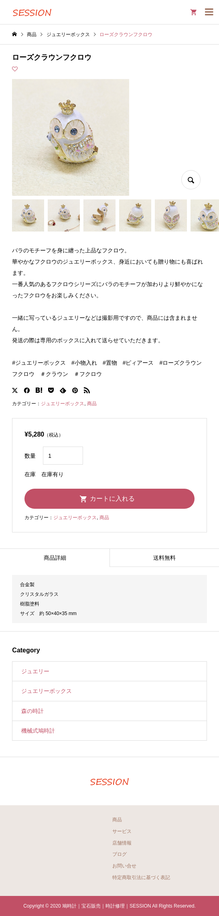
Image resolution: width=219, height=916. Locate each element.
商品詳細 (55, 557)
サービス (122, 831)
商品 (92, 403)
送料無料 (164, 557)
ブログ (119, 854)
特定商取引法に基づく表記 (141, 877)
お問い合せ (124, 866)
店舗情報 (122, 843)
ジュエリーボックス (62, 403)
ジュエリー (35, 671)
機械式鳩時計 (38, 730)
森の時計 (32, 711)
